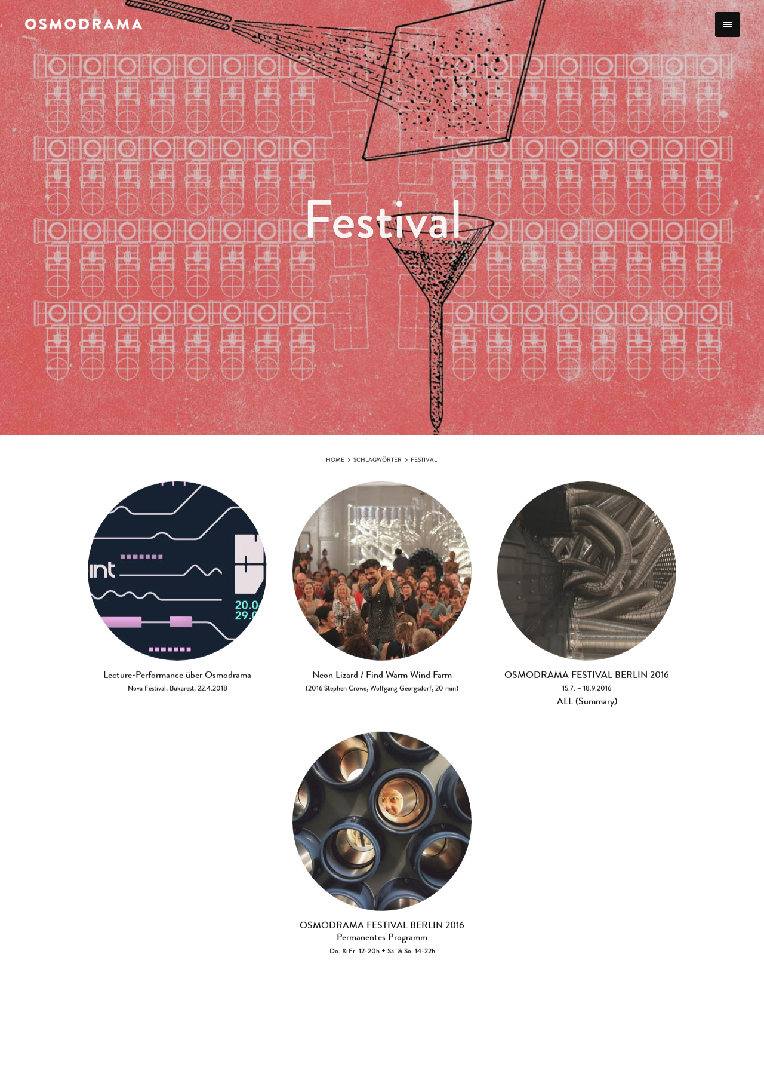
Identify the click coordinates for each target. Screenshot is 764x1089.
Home (335, 463)
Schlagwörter (377, 463)
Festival (424, 463)
